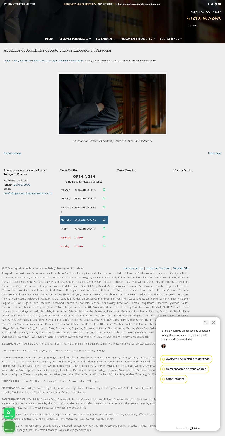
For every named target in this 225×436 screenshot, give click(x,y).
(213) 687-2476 (104, 4)
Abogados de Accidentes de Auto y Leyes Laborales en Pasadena (48, 60)
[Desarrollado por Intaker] (195, 428)
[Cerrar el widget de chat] (213, 322)
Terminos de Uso (133, 268)
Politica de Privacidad (158, 268)
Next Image (214, 153)
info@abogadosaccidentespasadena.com (138, 4)
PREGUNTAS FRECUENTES (19, 4)
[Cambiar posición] (206, 322)
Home (7, 60)
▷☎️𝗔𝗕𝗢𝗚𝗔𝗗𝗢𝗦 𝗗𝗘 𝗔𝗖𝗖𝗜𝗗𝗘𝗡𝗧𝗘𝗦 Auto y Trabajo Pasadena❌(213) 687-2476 (112, 22)
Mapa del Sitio (181, 268)
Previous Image (12, 153)
